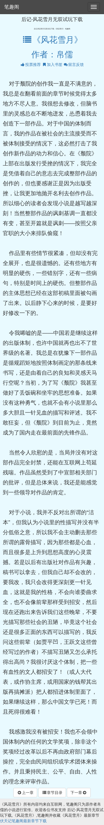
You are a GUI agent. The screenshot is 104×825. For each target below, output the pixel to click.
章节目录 (52, 792)
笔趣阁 (11, 7)
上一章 (25, 792)
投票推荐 (30, 64)
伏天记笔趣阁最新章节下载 (23, 821)
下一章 (78, 792)
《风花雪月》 (52, 39)
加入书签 (52, 64)
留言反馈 (73, 64)
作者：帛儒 (52, 54)
